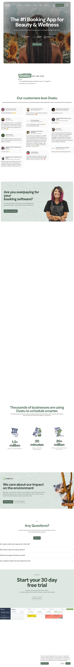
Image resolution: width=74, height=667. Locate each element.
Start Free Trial (59, 5)
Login (67, 5)
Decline (62, 663)
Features (20, 5)
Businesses (28, 5)
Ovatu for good (8, 502)
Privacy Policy (44, 663)
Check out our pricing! (11, 211)
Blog (41, 5)
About (54, 5)
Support (47, 5)
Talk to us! (37, 538)
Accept (68, 663)
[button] (20, 5)
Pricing (35, 5)
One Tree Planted (19, 502)
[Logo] (8, 5)
